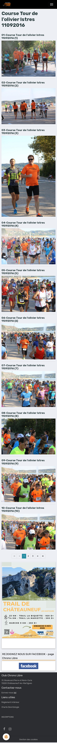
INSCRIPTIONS (8, 717)
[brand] (7, 4)
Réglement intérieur (10, 702)
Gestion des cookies (28, 739)
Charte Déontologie (10, 707)
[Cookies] (6, 736)
